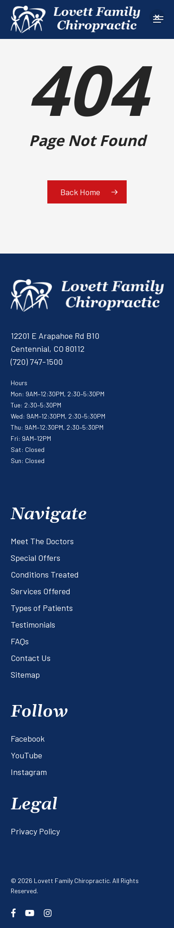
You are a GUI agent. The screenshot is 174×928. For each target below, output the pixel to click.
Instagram (29, 772)
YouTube (26, 755)
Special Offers (35, 558)
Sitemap (25, 674)
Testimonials (33, 624)
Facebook (28, 738)
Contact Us (31, 658)
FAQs (20, 641)
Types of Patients (42, 608)
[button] (157, 17)
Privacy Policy (35, 831)
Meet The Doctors (42, 541)
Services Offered (41, 591)
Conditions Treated (45, 574)
